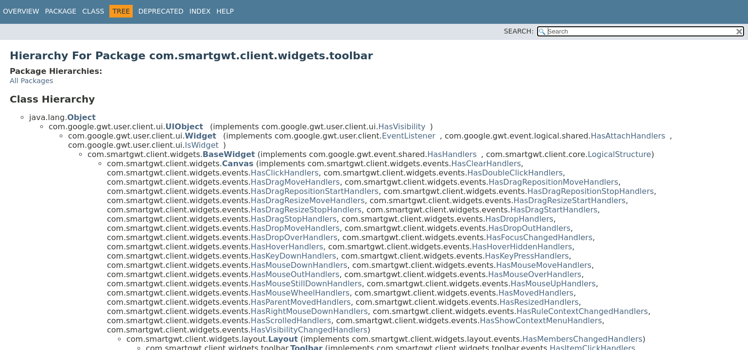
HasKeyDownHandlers (293, 256)
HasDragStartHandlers (553, 209)
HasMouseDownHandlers (299, 265)
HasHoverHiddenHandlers (522, 246)
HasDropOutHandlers (529, 228)
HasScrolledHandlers (291, 320)
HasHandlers (452, 154)
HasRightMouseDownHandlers (309, 311)
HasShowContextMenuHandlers (541, 320)
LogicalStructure (619, 154)
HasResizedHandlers (539, 302)
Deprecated (160, 11)
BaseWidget (229, 154)
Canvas (238, 163)
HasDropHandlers (520, 219)
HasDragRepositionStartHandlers (315, 191)
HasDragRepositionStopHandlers (590, 191)
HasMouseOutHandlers (295, 274)
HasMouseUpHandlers (552, 283)
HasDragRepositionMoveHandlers (553, 182)
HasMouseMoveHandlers (543, 265)
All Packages (31, 81)
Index (200, 11)
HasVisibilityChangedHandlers (309, 329)
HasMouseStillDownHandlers (306, 283)
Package (61, 11)
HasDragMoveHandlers (295, 182)
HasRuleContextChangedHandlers (582, 311)
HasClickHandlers (285, 172)
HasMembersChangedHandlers (582, 339)
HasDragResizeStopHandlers (306, 209)
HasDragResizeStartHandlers (569, 200)
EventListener (408, 135)
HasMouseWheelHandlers (300, 293)
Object (81, 117)
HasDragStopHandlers (294, 219)
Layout (283, 339)
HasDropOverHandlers (294, 237)
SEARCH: (519, 31)
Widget (200, 135)
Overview (21, 11)
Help (225, 11)
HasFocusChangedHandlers (539, 237)
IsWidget (201, 145)
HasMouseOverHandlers (534, 274)
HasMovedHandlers (536, 293)
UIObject (184, 126)
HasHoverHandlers (287, 246)
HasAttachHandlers (628, 135)
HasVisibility (401, 126)
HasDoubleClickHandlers (515, 172)
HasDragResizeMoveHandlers (308, 200)
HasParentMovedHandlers (301, 302)
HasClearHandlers (486, 163)
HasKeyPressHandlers (527, 256)
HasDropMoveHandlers (295, 228)
